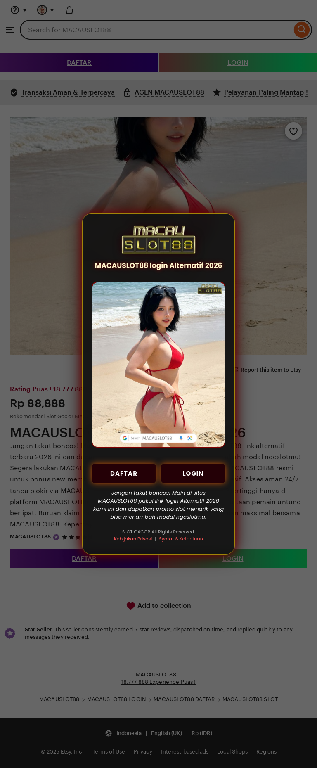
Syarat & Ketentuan (181, 539)
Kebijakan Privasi (133, 539)
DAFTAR (123, 473)
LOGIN (192, 473)
